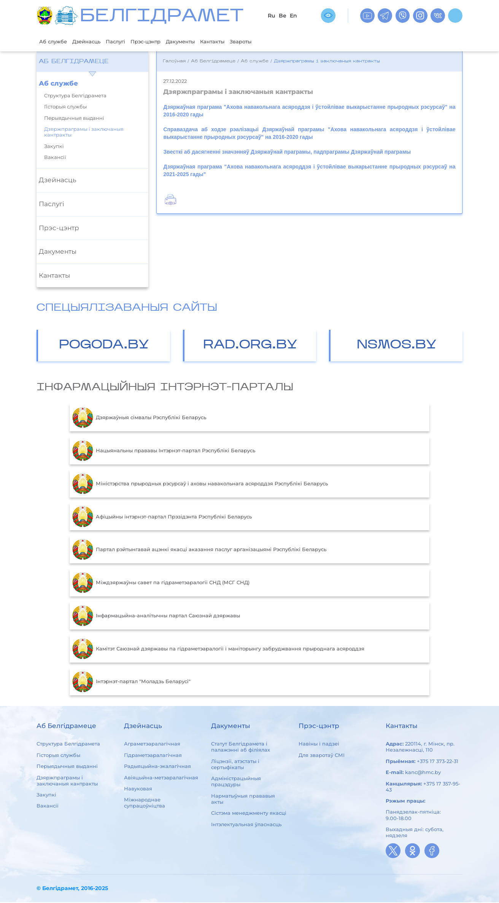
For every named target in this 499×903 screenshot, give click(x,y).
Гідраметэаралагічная (153, 756)
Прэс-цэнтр (160, 41)
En (293, 15)
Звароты (268, 41)
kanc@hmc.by (423, 773)
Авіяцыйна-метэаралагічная (161, 778)
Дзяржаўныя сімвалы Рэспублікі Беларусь (139, 418)
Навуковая (138, 789)
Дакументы (200, 41)
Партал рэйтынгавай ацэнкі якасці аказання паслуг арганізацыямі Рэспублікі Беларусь (199, 550)
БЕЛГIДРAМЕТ (161, 17)
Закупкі (54, 147)
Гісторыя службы (65, 107)
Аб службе (55, 41)
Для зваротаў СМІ (322, 756)
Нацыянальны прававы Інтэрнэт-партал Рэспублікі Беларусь (163, 451)
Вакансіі (55, 158)
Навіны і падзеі (319, 745)
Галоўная (174, 62)
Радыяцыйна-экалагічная (157, 767)
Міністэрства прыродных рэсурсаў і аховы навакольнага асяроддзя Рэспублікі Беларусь (200, 484)
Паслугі (126, 41)
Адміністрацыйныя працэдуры (236, 782)
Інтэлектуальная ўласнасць (246, 825)
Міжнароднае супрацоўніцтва (144, 803)
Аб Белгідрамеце (74, 62)
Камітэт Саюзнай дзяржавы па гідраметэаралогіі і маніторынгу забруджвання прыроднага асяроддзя (218, 649)
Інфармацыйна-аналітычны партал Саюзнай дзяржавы (156, 616)
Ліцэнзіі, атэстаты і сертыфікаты (235, 765)
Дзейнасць (93, 41)
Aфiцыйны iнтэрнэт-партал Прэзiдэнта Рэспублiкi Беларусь (162, 517)
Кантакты (236, 41)
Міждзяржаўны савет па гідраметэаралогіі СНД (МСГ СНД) (160, 583)
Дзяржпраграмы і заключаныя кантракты (84, 132)
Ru (271, 15)
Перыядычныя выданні (74, 119)
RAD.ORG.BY (250, 346)
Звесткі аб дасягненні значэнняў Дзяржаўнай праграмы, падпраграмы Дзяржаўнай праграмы (286, 152)
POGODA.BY (104, 346)
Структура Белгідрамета (75, 96)
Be (282, 15)
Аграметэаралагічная (152, 745)
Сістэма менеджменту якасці (248, 814)
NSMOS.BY (397, 346)
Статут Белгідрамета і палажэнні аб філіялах (240, 748)
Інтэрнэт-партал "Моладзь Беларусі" (131, 682)
